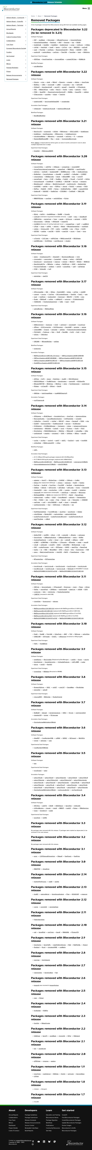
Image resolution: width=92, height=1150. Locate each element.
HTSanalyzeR (58, 587)
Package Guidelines (31, 1115)
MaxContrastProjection (47, 552)
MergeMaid (53, 550)
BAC (47, 292)
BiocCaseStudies (39, 419)
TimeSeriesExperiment (50, 302)
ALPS (43, 379)
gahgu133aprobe (61, 778)
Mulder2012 (48, 514)
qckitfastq (51, 50)
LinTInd (64, 47)
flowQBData (43, 644)
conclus (43, 294)
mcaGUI (74, 490)
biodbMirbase (51, 214)
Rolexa (75, 808)
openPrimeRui (80, 169)
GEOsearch (72, 738)
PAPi (35, 547)
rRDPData (37, 59)
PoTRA (77, 297)
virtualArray (46, 869)
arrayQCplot (42, 1049)
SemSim (36, 1023)
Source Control (29, 1125)
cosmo (36, 907)
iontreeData (37, 671)
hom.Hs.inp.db (82, 566)
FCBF (51, 179)
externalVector (45, 894)
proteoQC (65, 535)
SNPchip (36, 587)
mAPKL (49, 226)
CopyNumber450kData (41, 748)
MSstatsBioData (47, 341)
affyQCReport (48, 416)
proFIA (59, 267)
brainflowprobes (48, 134)
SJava (36, 811)
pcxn (51, 186)
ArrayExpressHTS (45, 257)
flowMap (58, 179)
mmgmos (46, 1061)
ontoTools (51, 932)
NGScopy (77, 634)
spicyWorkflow (38, 66)
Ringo (77, 229)
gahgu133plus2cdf (65, 780)
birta (72, 550)
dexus (68, 421)
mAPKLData (54, 238)
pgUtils (57, 882)
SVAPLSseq (56, 505)
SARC (85, 50)
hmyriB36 (84, 440)
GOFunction (52, 488)
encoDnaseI (38, 771)
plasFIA (45, 276)
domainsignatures (54, 713)
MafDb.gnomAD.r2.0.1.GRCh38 (43, 611)
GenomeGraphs (46, 587)
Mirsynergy (82, 492)
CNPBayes (53, 589)
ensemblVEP (76, 167)
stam (35, 998)
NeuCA (58, 89)
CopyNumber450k (47, 738)
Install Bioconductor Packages (71, 1120)
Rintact (41, 998)
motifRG (46, 535)
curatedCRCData (71, 59)
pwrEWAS (65, 229)
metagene (83, 181)
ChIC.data (45, 238)
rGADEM (78, 50)
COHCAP (37, 217)
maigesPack (61, 169)
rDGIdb (55, 131)
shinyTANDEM (52, 502)
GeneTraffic (47, 945)
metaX (55, 808)
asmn (35, 856)
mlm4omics (51, 592)
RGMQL (70, 92)
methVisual (64, 492)
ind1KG (45, 818)
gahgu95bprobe (39, 785)
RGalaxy (36, 386)
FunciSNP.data (52, 512)
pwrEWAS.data (38, 241)
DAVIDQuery (59, 806)
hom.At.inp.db (38, 566)
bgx (73, 42)
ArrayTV (44, 480)
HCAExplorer (38, 426)
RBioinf (55, 82)
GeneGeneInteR (47, 87)
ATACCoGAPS (74, 131)
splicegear (81, 535)
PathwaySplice (81, 497)
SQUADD (45, 191)
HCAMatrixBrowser (49, 426)
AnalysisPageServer (40, 540)
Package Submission (31, 1117)
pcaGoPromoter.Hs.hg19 (41, 517)
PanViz (65, 89)
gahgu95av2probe (63, 783)
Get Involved (10, 56)
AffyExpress (37, 416)
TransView (72, 52)
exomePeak (44, 589)
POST (82, 428)
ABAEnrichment (39, 325)
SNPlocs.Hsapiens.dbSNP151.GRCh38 (71, 361)
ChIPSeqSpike (68, 419)
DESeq (36, 483)
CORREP (83, 174)
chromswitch (38, 259)
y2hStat (36, 1076)
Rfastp (72, 50)
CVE (58, 535)
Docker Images (66, 1125)
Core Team (9, 44)
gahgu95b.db (75, 783)
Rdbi (69, 945)
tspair (67, 302)
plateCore (72, 589)
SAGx (86, 431)
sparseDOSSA (83, 189)
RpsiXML (65, 332)
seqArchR (37, 52)
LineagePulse (70, 224)
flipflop (36, 589)
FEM (87, 550)
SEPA (86, 589)
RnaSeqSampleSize (63, 592)
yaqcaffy (83, 433)
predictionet (85, 384)
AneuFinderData (47, 59)
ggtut (45, 771)
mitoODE (59, 552)
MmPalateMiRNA (39, 495)
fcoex (55, 219)
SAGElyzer (37, 1036)
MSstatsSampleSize (73, 226)
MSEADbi (48, 428)
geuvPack (63, 512)
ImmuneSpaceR (39, 181)
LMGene (75, 540)
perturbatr (54, 330)
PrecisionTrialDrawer (40, 267)
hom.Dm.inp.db (60, 566)
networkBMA (38, 330)
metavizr (64, 262)
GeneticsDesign (79, 485)
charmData (37, 601)
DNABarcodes (49, 177)
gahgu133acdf (49, 778)
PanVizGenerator (74, 384)
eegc (73, 177)
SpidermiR (37, 191)
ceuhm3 (50, 440)
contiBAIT (67, 174)
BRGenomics (59, 134)
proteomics (37, 349)
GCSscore (69, 219)
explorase (68, 483)
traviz (79, 52)
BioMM (60, 214)
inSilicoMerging (39, 808)
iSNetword (76, 1036)
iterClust (75, 181)
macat (42, 226)
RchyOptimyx (38, 431)
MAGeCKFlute (43, 89)
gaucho (86, 660)
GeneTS (45, 1036)
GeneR (58, 932)
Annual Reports (11, 29)
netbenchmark (38, 497)
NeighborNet (82, 184)
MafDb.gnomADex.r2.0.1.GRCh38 (44, 608)
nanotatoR (60, 136)
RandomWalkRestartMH (41, 139)
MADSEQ (77, 47)
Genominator (38, 537)
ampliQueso (37, 660)
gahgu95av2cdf (50, 783)
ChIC (78, 257)
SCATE (83, 229)
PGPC (36, 644)
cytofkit (73, 660)
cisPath (36, 47)
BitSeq (53, 292)
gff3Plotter (37, 1061)
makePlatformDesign (59, 945)
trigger (55, 94)
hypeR (51, 47)
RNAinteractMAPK (47, 151)
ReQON (43, 189)
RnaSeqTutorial (57, 697)
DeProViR (79, 85)
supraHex (48, 94)
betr (35, 763)
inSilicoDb (77, 806)
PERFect (57, 186)
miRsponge (62, 637)
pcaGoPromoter (44, 547)
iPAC (35, 89)
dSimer (87, 587)
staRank (86, 92)
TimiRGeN (72, 191)
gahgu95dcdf (38, 787)
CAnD (56, 325)
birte (44, 592)
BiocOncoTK (38, 131)
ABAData (36, 393)
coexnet (36, 294)
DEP (35, 40)
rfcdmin (63, 1074)
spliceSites (86, 634)
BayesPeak (83, 547)
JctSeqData (37, 443)
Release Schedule (30, 1120)
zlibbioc (77, 82)
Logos (8, 60)
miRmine (47, 184)
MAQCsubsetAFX (48, 443)
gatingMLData (38, 309)
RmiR (58, 332)
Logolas (67, 490)
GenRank (69, 485)
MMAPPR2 (70, 169)
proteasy (79, 186)
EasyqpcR (75, 421)
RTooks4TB (75, 932)
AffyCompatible (38, 292)
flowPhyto (77, 856)
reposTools (37, 1074)
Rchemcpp (67, 587)
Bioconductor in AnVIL (69, 1128)
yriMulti (47, 519)
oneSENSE (37, 186)
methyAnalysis (38, 428)
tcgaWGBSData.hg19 (61, 393)
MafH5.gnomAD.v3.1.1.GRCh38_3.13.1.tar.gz (46, 356)
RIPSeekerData (50, 559)
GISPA (85, 219)
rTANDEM (84, 500)
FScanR (72, 179)
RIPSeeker (59, 547)
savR (74, 267)
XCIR (72, 302)
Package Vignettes (51, 1120)
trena (84, 231)
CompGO (78, 419)
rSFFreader (46, 637)
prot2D (42, 664)
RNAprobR (70, 431)
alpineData (37, 276)
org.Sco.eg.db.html (63, 790)
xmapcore (84, 894)
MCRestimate (76, 545)
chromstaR (51, 85)
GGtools (43, 488)
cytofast (54, 421)
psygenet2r (47, 131)
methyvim (73, 492)
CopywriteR (57, 259)
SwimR (59, 386)
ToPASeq (69, 433)
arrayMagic (53, 1036)
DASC (48, 687)
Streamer (67, 42)
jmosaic (48, 808)
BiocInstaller (48, 660)
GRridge (47, 221)
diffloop (36, 327)
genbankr (77, 219)
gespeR (64, 87)
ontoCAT (62, 687)
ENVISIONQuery (39, 381)
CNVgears (56, 167)
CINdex (87, 45)
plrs (47, 500)
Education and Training (53, 1115)
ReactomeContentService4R (57, 92)
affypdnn (73, 535)
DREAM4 (36, 341)
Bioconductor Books (52, 1117)
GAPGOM (79, 259)
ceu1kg (36, 440)
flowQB (42, 634)
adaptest (36, 480)
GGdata (79, 512)
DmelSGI (37, 151)
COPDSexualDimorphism (47, 856)
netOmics (68, 136)
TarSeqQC (43, 269)
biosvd (67, 550)
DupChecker (80, 550)
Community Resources (53, 1128)
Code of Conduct (14, 1131)
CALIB (36, 545)
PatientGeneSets (39, 920)
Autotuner (49, 325)
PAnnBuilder (80, 687)
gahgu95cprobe (72, 785)
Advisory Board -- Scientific (14, 21)
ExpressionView (45, 424)
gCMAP (36, 542)
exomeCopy (47, 219)
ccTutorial (37, 238)
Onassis (46, 330)
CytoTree (51, 294)
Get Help (48, 1131)
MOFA (48, 495)
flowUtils (73, 294)
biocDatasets (46, 960)
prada (52, 500)
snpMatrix (63, 947)
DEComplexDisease (62, 294)
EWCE (64, 713)
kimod (56, 540)
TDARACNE (37, 302)
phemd (65, 186)
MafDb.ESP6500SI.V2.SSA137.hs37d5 (45, 571)
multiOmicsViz (71, 184)
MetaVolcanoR (38, 184)
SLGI (77, 332)
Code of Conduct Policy (13, 37)
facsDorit (71, 440)
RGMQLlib (82, 59)
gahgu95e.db (61, 787)
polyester (80, 136)
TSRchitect (44, 334)
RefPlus (36, 189)
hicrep (78, 488)
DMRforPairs (38, 219)
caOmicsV (63, 325)
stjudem (67, 241)
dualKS (64, 379)
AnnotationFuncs (59, 416)
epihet (72, 259)
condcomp (37, 592)
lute (70, 47)
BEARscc (36, 85)
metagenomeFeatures (80, 426)
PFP (52, 229)
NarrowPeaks (79, 495)
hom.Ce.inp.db (49, 566)
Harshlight (44, 47)
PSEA (86, 186)
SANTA (67, 547)
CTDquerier (63, 542)
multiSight (85, 226)
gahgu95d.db (83, 785)
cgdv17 (57, 440)
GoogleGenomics (50, 662)
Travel (78, 231)
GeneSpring (37, 945)
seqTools (56, 52)
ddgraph (44, 713)
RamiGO (49, 664)
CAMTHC (37, 594)
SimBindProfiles (66, 189)
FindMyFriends (51, 381)
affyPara (36, 379)
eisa (87, 421)
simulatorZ (55, 433)
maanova (57, 262)
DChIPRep (54, 542)
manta (75, 537)
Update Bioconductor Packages (71, 1123)
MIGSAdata (77, 238)
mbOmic (56, 226)
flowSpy (82, 483)
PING (35, 92)
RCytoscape (54, 715)
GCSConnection (46, 327)
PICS (84, 89)
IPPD (60, 550)
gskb (77, 440)
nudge (83, 662)
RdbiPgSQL (77, 945)
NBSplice (50, 264)
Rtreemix (62, 82)
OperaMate (70, 687)
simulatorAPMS (52, 947)
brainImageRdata (47, 393)
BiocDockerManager (68, 257)
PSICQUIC (37, 332)
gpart (35, 297)
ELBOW (36, 424)
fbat (56, 973)
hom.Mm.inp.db (38, 569)
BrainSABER (61, 292)
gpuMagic (42, 40)
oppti (35, 50)
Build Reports (29, 1131)
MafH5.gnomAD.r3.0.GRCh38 (63, 462)
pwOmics (37, 172)
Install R (64, 1115)
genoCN (56, 87)
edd (35, 932)
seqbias (43, 231)
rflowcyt (85, 945)
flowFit (75, 483)
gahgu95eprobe (83, 787)
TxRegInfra (66, 505)
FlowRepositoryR (58, 424)
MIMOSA (87, 262)
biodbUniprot (64, 45)
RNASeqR (43, 299)
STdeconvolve (38, 94)
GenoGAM (68, 327)
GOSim (87, 179)
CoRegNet (75, 174)
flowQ (35, 634)
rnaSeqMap (78, 431)
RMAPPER (37, 869)
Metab (63, 226)
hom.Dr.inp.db (71, 566)
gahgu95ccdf (61, 785)
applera (53, 1061)
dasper (65, 259)
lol (41, 550)
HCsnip (71, 713)
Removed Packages (12, 79)
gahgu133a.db (38, 778)
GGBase (36, 488)
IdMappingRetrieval (64, 537)
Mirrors (8, 64)
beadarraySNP (54, 172)
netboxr (57, 264)
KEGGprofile (81, 381)
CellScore (80, 45)
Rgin (53, 332)
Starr (49, 505)
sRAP (81, 540)
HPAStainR (55, 221)
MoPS (66, 552)
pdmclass (43, 741)
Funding (9, 52)
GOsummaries (38, 221)
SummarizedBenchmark (69, 139)
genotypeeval (48, 262)
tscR (49, 269)
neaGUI (68, 808)
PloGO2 (71, 186)
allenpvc (55, 601)
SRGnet (52, 386)
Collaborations (10, 41)
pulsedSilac (66, 267)
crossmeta (66, 85)
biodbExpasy (85, 131)
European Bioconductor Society (16, 48)
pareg (71, 89)
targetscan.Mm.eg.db (63, 109)
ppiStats (62, 330)
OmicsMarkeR (62, 497)
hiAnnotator (51, 40)
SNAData (55, 1074)
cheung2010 (38, 697)
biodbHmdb (37, 45)
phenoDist (37, 690)
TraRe (61, 302)
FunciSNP (61, 485)
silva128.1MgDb (62, 464)
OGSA (54, 497)
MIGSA (79, 262)
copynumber (48, 259)
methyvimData (58, 514)
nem (84, 545)
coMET (59, 85)
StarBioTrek (54, 191)
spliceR (45, 690)
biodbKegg (37, 134)
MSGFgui (58, 384)
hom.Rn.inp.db (50, 569)
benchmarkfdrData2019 (52, 101)
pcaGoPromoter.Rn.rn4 (76, 517)
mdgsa (69, 426)
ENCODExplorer (73, 379)
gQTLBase (61, 488)
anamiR (86, 542)
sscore (72, 231)
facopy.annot (47, 601)
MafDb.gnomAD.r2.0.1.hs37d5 (43, 616)
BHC (74, 172)
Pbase (81, 587)
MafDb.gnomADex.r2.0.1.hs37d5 (43, 613)
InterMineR (49, 181)
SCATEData (48, 241)
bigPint (42, 214)
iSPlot (69, 1036)
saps (50, 741)
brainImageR (63, 589)
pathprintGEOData (70, 514)
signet (66, 502)
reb (69, 500)
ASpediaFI (56, 257)
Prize (57, 500)
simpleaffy (74, 502)
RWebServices (84, 808)
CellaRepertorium (71, 134)
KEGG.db (70, 569)
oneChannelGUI (81, 713)
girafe (48, 82)
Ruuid (43, 947)
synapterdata (65, 101)
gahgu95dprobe (49, 787)
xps (73, 505)
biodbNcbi (54, 45)
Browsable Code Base (31, 1128)
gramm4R (72, 381)
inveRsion (42, 297)
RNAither (61, 431)
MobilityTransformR (59, 184)
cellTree (75, 292)
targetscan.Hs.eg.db (49, 109)
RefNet (81, 537)
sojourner (68, 299)
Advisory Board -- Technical (14, 25)
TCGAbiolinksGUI (78, 299)
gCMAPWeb (44, 542)
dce (73, 85)
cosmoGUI (43, 907)
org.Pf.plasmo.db (39, 400)
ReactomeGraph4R (62, 50)
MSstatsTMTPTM (39, 384)
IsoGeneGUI (52, 297)
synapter (69, 82)
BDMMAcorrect (65, 172)
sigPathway (81, 267)
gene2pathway (53, 907)
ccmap (72, 45)
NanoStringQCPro (39, 264)
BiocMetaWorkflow (39, 116)
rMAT (65, 634)
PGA (35, 500)
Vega (82, 552)
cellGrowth (43, 545)
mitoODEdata (38, 514)
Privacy (8, 71)
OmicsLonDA (45, 229)
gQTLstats (70, 488)
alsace (49, 379)
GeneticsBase (48, 973)
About (39, 16)
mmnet (36, 741)
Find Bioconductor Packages (71, 1117)
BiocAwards (9, 33)
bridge (69, 292)
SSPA (62, 433)
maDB (50, 882)
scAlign (51, 299)
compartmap (65, 167)
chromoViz (62, 1036)
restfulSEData (58, 198)
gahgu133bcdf (83, 778)
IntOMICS (59, 181)
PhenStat (42, 50)
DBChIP (61, 421)
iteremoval (61, 297)
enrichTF (80, 177)
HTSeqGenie (81, 87)
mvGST (55, 687)
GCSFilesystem (58, 327)
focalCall (44, 485)
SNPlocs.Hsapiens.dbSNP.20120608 (45, 358)
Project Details (13, 1128)
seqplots (47, 433)
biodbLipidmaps (83, 172)
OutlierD (55, 428)
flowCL (80, 294)
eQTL (35, 450)
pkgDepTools (82, 264)
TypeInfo (62, 94)
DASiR (51, 806)
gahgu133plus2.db (52, 780)
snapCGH (65, 231)
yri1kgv (58, 443)
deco (75, 217)
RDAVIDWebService (50, 431)
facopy (80, 660)
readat (79, 542)
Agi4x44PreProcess (40, 882)
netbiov (36, 229)
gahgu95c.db (50, 785)
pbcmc (36, 664)
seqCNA (50, 231)
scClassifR (44, 386)
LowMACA (86, 224)
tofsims (36, 334)
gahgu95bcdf (86, 783)
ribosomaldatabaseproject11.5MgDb (45, 464)
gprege (84, 327)
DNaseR (59, 856)
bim (35, 1049)
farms (46, 179)
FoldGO (65, 179)
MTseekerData (38, 559)
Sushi (83, 332)
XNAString (86, 52)
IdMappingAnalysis (50, 537)
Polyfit (77, 428)
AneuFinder (85, 82)
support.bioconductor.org (23, 1140)
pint (52, 547)
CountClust (81, 325)
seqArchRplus (46, 52)
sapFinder (37, 502)
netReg (47, 497)
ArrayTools (70, 416)
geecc (36, 552)
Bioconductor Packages (69, 1131)
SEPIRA (36, 231)
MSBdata (46, 671)
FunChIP (80, 179)
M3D (45, 550)
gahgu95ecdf (71, 787)
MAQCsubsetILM (65, 238)
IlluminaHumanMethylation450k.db (45, 722)
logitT (78, 224)
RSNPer (45, 1011)
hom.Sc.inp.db (61, 569)
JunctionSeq (53, 490)
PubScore (46, 332)
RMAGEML (66, 932)
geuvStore (37, 818)
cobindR (67, 540)
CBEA (43, 85)
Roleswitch (76, 500)
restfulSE (45, 172)
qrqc (71, 229)
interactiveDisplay (75, 40)
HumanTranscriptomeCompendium (44, 169)
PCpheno (69, 428)
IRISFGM (67, 181)
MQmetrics (51, 136)
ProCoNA (49, 634)
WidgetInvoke (46, 1023)
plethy (58, 229)
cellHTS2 (48, 167)
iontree (46, 715)
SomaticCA (43, 811)
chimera (60, 483)
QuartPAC (43, 92)
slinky (65, 384)
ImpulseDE (85, 488)
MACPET (69, 297)
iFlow (67, 894)
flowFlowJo (68, 856)
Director (36, 82)
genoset (68, 424)
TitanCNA (64, 52)
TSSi (70, 634)
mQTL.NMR (75, 662)
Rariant (64, 500)
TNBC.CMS (81, 191)
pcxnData (48, 198)
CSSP (70, 217)
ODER (73, 264)
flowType (36, 485)
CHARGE (61, 480)
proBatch (51, 267)
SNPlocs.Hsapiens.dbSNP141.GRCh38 (70, 358)
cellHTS (44, 806)
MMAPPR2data (38, 198)
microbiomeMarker (39, 136)
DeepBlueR (83, 217)
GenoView (69, 806)
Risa (52, 139)
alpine (36, 257)
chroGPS (52, 545)
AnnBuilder (37, 1011)
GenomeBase (80, 1074)
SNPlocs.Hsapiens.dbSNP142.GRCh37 (45, 361)
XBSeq (77, 433)
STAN (35, 269)
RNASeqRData (49, 309)
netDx (52, 89)
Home (33, 16)
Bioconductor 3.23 (39, 2)
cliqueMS (58, 174)
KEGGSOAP (75, 894)
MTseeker (72, 542)
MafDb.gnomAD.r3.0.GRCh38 (43, 462)
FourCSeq (52, 485)
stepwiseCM (38, 715)
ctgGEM (83, 292)
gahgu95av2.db (38, 783)
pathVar (45, 186)
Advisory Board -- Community (15, 18)
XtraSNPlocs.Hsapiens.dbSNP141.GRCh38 (47, 363)
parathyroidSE (38, 101)
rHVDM (80, 589)
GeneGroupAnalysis (58, 894)
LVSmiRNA (66, 545)
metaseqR (37, 492)
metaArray (83, 490)
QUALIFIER (37, 535)
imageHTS (64, 221)
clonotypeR (72, 325)
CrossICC (46, 421)
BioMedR (37, 713)
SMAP (75, 189)
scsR (43, 502)
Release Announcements (14, 75)
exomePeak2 (38, 179)
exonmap (37, 960)
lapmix (58, 47)
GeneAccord (38, 262)
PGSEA (41, 500)
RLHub (66, 198)
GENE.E (65, 738)
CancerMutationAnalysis (54, 419)
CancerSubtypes (48, 174)
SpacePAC (78, 92)
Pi (74, 136)
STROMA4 (63, 191)
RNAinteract (64, 131)
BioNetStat (37, 174)
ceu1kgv (43, 440)
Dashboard (12, 1125)
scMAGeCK (58, 299)
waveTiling (75, 547)
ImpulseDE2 (38, 490)
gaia (86, 294)
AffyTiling (37, 806)
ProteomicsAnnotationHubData (76, 330)
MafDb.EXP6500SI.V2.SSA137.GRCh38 (72, 571)
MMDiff (61, 808)
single (57, 139)
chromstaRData (59, 59)
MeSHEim (82, 738)
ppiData (56, 341)
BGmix (36, 214)
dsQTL (64, 440)
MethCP (72, 262)
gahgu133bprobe (39, 780)
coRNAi (58, 738)
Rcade (36, 299)
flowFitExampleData (40, 512)
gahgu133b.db (72, 778)
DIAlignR (37, 87)
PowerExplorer (74, 552)
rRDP (60, 42)
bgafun (36, 550)
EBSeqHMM (66, 177)
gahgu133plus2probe (80, 780)
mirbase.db (37, 109)
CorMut (77, 480)
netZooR (84, 47)
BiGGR (78, 42)
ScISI (72, 332)
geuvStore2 (71, 512)
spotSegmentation (39, 505)
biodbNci (46, 45)
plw (62, 540)
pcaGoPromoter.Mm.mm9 (59, 517)
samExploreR (38, 433)
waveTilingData (38, 519)
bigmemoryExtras (81, 416)
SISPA (58, 231)
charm (75, 587)
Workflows (49, 1123)
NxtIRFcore (65, 264)
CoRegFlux (37, 421)
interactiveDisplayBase (41, 42)
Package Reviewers (12, 68)
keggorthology (54, 985)
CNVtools (70, 480)
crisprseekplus (38, 177)
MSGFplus (50, 384)
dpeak (58, 177)
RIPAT (50, 189)
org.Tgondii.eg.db (77, 790)
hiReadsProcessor (62, 40)
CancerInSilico (38, 167)
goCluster (71, 1074)
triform (53, 535)
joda (45, 490)
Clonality (67, 214)
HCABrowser (77, 424)
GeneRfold (42, 932)
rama (82, 297)
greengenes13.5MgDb (81, 462)
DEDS (59, 545)
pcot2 (62, 428)
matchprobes (38, 973)
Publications (50, 1125)
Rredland (36, 947)
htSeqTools (58, 634)
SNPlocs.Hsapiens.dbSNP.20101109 (73, 356)
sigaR (60, 502)
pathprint (72, 497)
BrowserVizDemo (39, 687)
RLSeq (56, 189)
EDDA (82, 421)
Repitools (53, 42)
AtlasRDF (37, 738)
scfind (50, 540)
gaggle (61, 219)
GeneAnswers (62, 381)
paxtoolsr (78, 89)
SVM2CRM (37, 637)
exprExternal (47, 1074)
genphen (76, 327)
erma (42, 82)
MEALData (47, 697)
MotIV (71, 495)
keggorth (36, 985)
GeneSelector (38, 662)
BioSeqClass (53, 480)
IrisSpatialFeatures (64, 662)
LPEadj (36, 226)
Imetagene (61, 426)
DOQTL (54, 637)
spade (51, 811)
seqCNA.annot (58, 241)
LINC (60, 490)
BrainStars (56, 379)
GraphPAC (72, 87)
